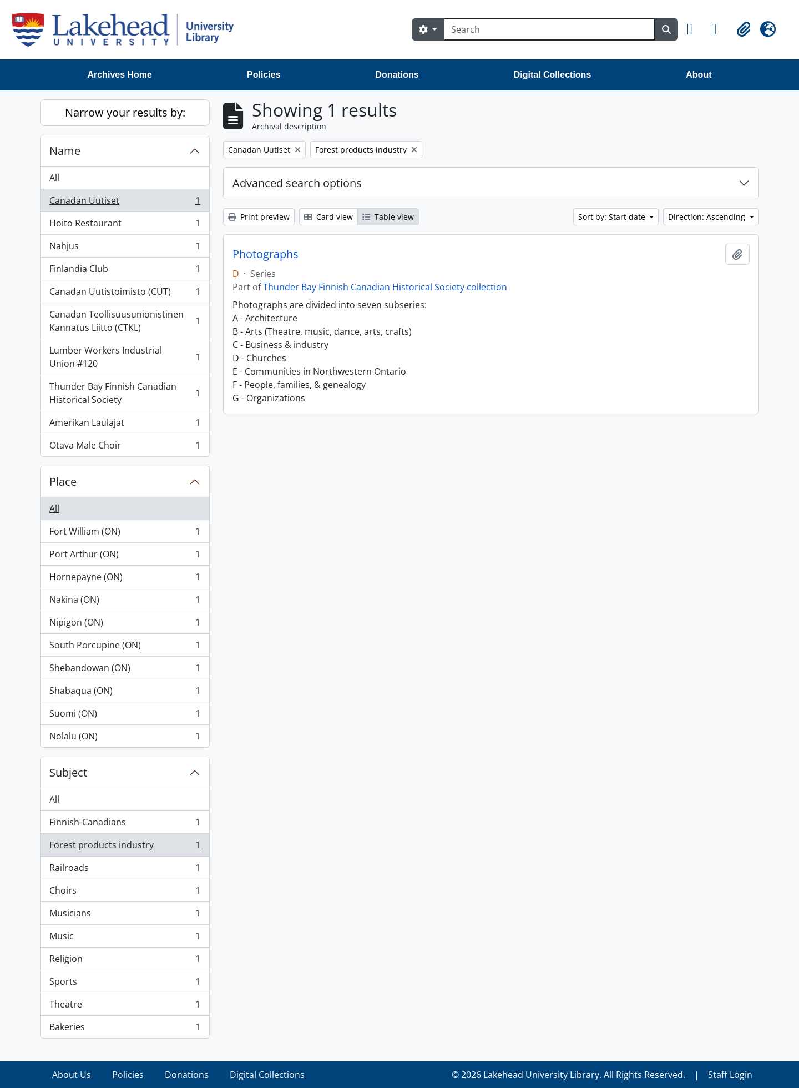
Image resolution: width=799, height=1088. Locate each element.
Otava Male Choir (124, 447)
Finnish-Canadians (124, 824)
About (698, 74)
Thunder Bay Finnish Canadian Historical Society (124, 393)
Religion (124, 961)
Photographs (265, 254)
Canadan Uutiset (124, 203)
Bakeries (124, 1029)
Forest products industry (124, 847)
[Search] (549, 29)
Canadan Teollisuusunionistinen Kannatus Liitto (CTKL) (124, 321)
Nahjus (124, 248)
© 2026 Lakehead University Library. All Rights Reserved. (568, 1075)
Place (63, 481)
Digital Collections (552, 74)
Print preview (259, 216)
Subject (68, 772)
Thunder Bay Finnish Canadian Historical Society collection (385, 287)
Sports (124, 984)
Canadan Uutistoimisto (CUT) (124, 294)
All (54, 178)
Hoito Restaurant (124, 225)
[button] (694, 29)
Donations (396, 74)
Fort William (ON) (124, 534)
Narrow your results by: (125, 112)
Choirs (124, 893)
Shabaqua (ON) (124, 693)
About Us (71, 1075)
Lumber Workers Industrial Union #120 (124, 357)
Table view (388, 216)
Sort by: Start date (613, 216)
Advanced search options (297, 182)
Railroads (124, 870)
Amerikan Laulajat (124, 425)
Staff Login (730, 1075)
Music (124, 938)
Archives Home (120, 74)
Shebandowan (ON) (124, 670)
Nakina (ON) (124, 602)
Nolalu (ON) (124, 738)
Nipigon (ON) (124, 625)
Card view (328, 216)
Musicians (124, 915)
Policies (263, 74)
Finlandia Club (124, 271)
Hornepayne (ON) (124, 579)
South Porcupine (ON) (124, 647)
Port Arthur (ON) (124, 556)
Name (64, 150)
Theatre (124, 1007)
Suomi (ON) (124, 716)
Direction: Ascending (707, 216)
